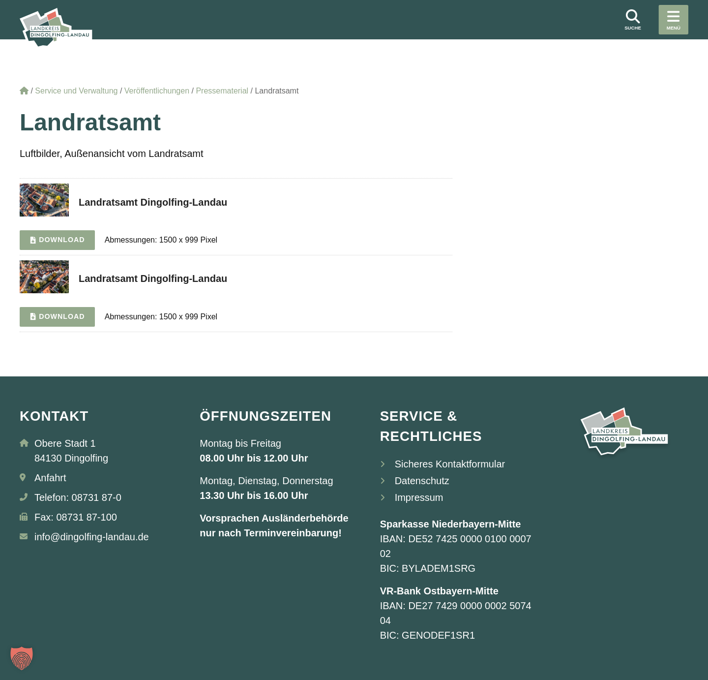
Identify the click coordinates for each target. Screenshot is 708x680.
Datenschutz (422, 480)
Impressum (419, 497)
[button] (21, 658)
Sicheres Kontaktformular (450, 464)
